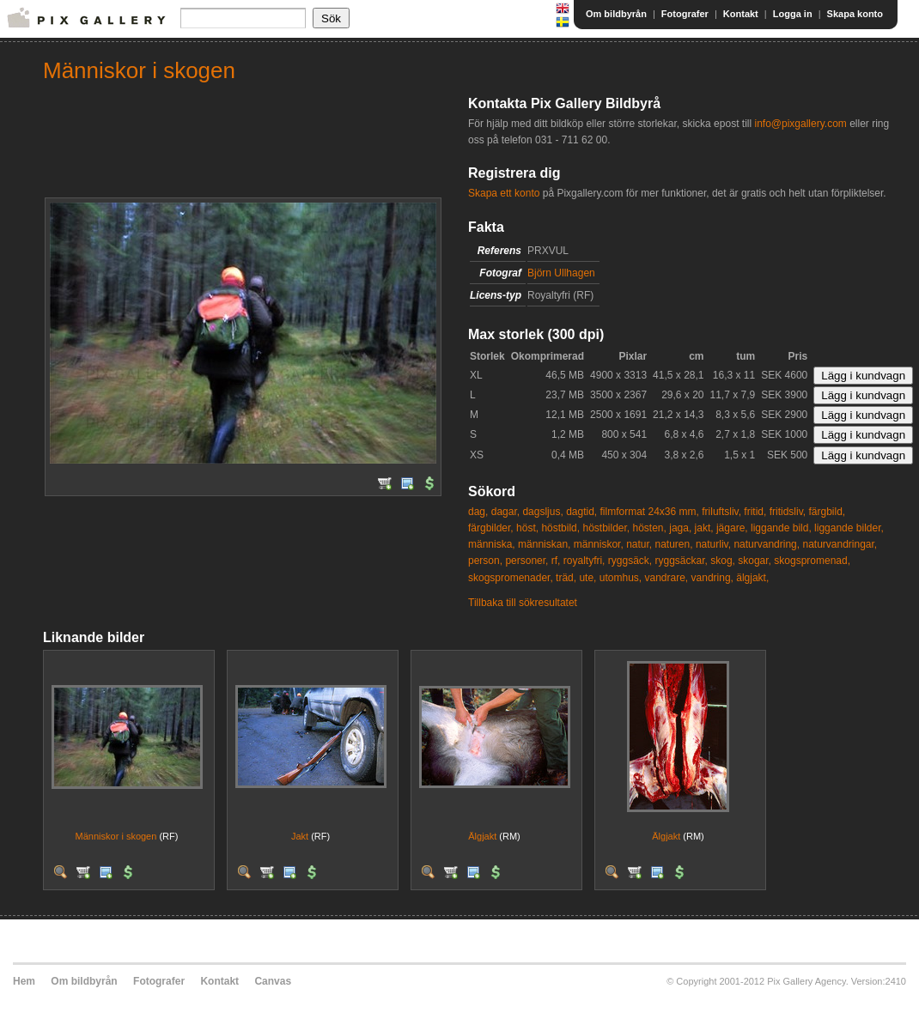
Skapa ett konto (503, 193)
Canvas (272, 981)
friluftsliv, (721, 512)
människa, (491, 544)
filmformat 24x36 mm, (649, 512)
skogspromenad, (812, 561)
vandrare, (667, 578)
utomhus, (620, 578)
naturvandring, (766, 544)
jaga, (680, 528)
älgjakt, (752, 578)
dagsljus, (542, 512)
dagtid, (581, 512)
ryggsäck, (630, 561)
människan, (544, 544)
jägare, (732, 528)
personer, (526, 561)
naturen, (674, 544)
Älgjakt (482, 836)
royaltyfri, (584, 561)
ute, (587, 578)
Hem (24, 981)
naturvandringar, (839, 544)
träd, (566, 578)
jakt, (704, 528)
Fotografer (685, 14)
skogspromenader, (510, 578)
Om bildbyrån (616, 14)
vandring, (712, 578)
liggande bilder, (849, 528)
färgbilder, (491, 528)
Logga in (792, 14)
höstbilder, (606, 528)
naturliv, (713, 544)
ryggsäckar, (681, 561)
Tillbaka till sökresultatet (522, 603)
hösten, (649, 528)
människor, (599, 544)
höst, (527, 528)
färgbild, (827, 512)
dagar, (505, 512)
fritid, (755, 512)
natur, (639, 544)
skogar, (754, 561)
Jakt (299, 836)
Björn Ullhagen (561, 273)
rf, (556, 561)
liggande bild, (781, 528)
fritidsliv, (788, 512)
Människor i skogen (116, 836)
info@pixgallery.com (800, 124)
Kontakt (740, 14)
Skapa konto (855, 14)
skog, (722, 561)
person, (485, 561)
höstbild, (560, 528)
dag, (478, 512)
